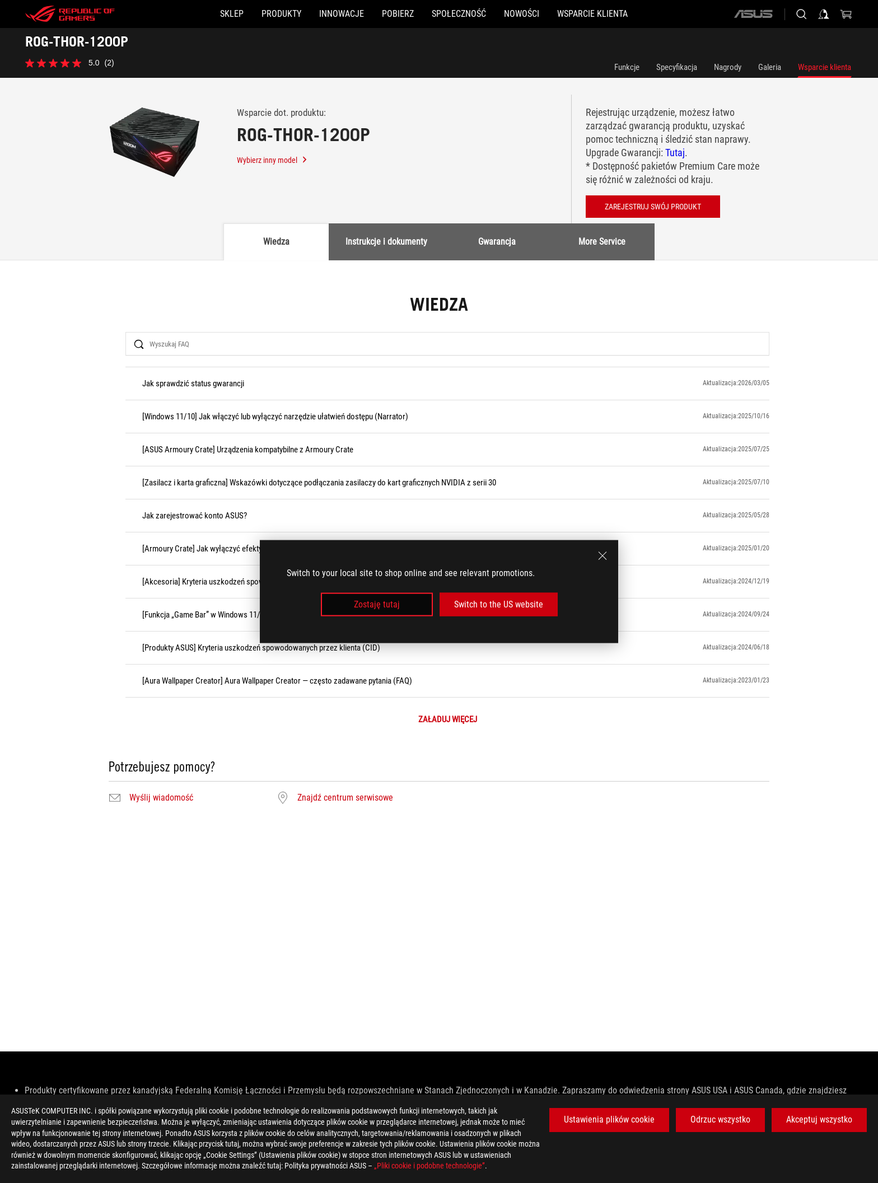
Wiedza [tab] (276, 241)
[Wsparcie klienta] (646, 14)
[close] (602, 555)
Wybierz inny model (272, 160)
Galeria (769, 67)
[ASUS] (753, 14)
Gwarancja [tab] (497, 241)
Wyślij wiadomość (161, 798)
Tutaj (675, 152)
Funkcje (626, 67)
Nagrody (727, 67)
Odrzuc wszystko (720, 1119)
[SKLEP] (178, 14)
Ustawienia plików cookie (609, 1119)
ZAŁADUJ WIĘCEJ (447, 719)
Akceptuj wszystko (819, 1119)
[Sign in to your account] (823, 14)
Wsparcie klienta (824, 67)
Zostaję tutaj (377, 604)
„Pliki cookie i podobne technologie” (429, 1165)
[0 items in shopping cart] (846, 14)
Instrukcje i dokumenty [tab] (386, 241)
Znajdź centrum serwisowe (345, 798)
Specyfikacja (676, 67)
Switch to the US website (498, 604)
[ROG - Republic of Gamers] (70, 14)
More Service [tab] (601, 241)
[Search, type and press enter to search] (801, 14)
